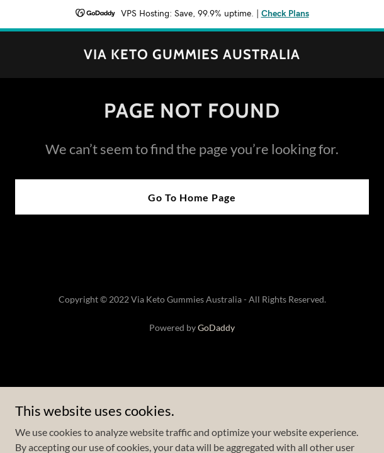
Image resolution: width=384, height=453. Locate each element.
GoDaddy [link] (216, 327)
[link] (192, 55)
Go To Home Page (192, 197)
